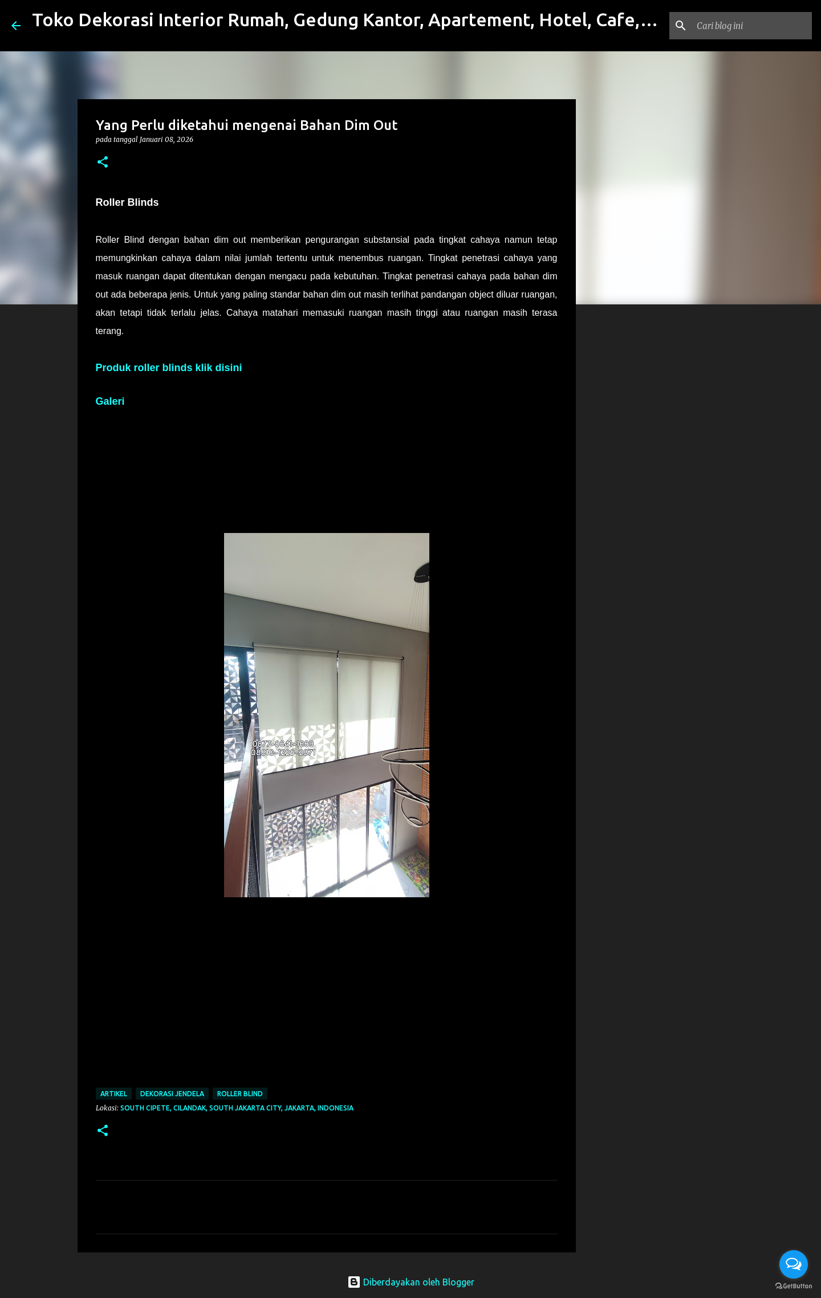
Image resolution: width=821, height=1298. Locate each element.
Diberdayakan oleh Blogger (410, 1282)
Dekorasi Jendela (172, 1093)
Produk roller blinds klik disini (169, 367)
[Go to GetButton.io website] (793, 1286)
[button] (102, 162)
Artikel (113, 1093)
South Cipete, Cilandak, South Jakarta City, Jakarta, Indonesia (236, 1108)
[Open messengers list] (793, 1264)
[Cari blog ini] (752, 25)
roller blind (240, 1093)
